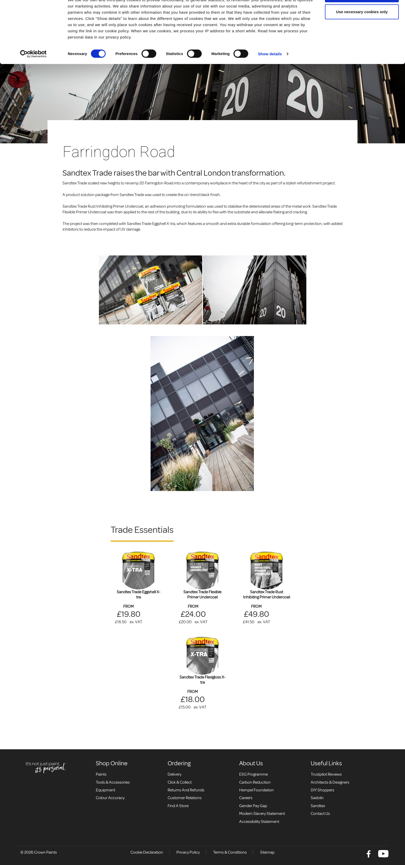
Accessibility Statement (259, 821)
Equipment (105, 790)
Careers (245, 797)
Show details (270, 73)
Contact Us (320, 813)
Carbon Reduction (255, 782)
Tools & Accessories (113, 782)
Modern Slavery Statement (262, 813)
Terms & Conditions (230, 852)
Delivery (174, 774)
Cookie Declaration (146, 852)
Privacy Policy (188, 852)
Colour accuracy (110, 797)
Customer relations (184, 797)
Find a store (178, 805)
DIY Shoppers (322, 790)
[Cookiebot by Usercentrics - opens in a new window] (33, 73)
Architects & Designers (330, 782)
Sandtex (318, 805)
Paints (101, 774)
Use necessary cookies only (362, 30)
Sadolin (317, 797)
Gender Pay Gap (253, 805)
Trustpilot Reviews (326, 774)
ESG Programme (253, 774)
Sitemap (267, 852)
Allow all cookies (362, 13)
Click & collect (180, 782)
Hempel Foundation (256, 790)
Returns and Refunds (186, 790)
